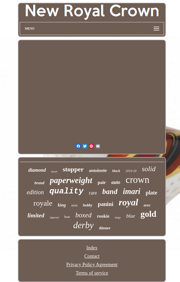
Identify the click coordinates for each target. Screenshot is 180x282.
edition (35, 192)
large (118, 217)
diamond (37, 170)
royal (128, 202)
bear (67, 217)
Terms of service (92, 273)
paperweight (71, 180)
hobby (87, 205)
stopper (73, 169)
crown (137, 179)
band (110, 191)
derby (83, 225)
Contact (91, 256)
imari (131, 191)
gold (148, 214)
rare (93, 193)
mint (74, 205)
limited (35, 215)
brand (39, 183)
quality (66, 191)
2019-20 (131, 171)
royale (42, 203)
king (62, 205)
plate (151, 193)
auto (115, 182)
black (116, 171)
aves (147, 205)
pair (102, 182)
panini (105, 204)
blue (130, 216)
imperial (54, 217)
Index (92, 247)
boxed (83, 215)
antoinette (98, 170)
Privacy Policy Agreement (92, 264)
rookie (103, 216)
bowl (54, 171)
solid (149, 169)
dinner (105, 228)
